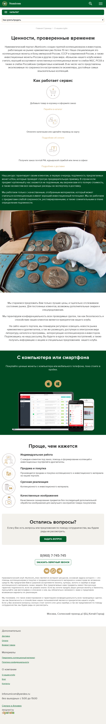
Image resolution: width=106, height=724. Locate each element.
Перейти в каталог (53, 109)
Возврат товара (8, 645)
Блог (4, 679)
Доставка (6, 636)
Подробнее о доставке (53, 166)
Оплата (5, 641)
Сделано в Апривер (12, 705)
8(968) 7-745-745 (53, 555)
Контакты (6, 683)
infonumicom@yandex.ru (16, 693)
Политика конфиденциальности (15, 662)
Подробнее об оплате (53, 137)
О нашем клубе (8, 675)
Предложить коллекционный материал (18, 658)
